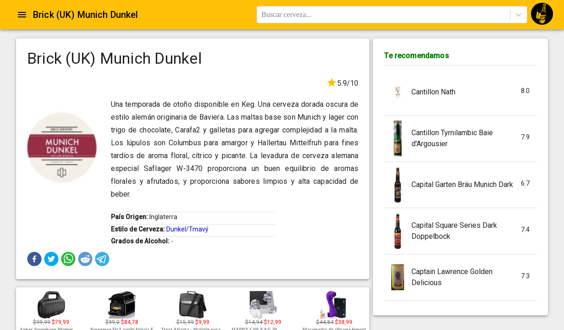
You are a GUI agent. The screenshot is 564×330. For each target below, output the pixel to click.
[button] (34, 259)
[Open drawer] (22, 15)
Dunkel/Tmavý (187, 229)
